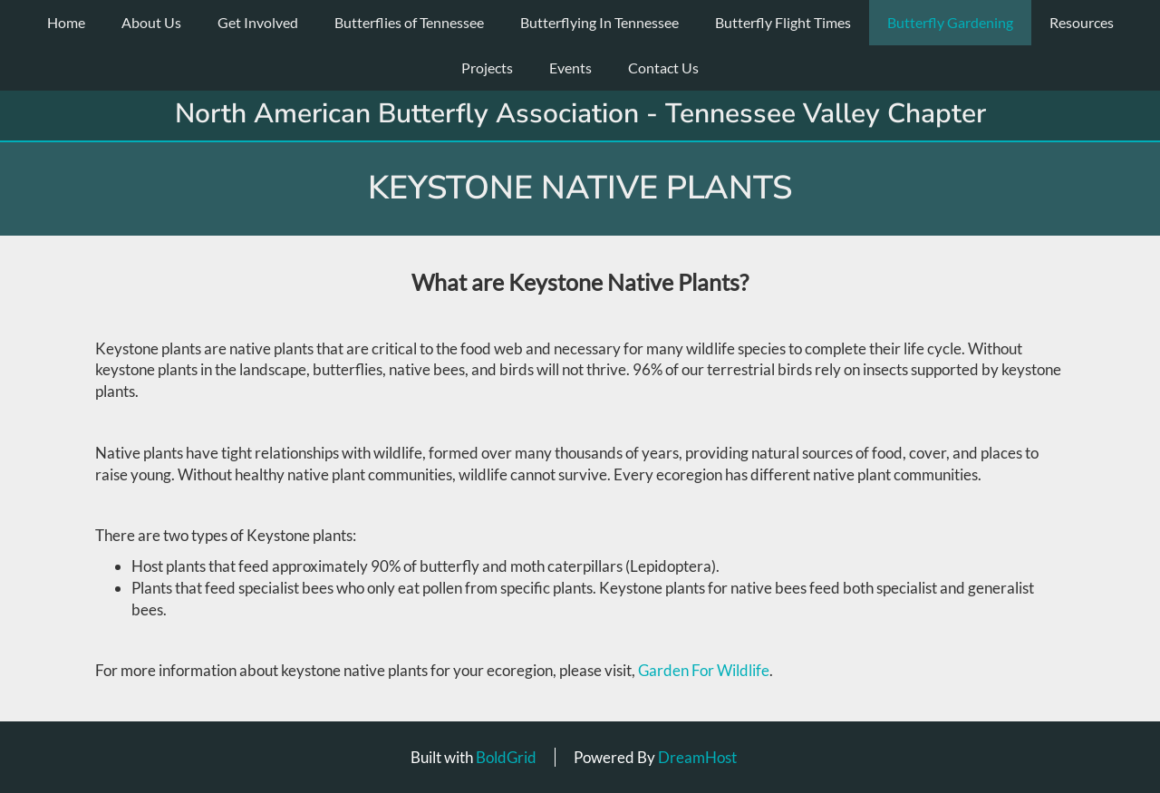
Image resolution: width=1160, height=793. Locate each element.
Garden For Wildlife (703, 670)
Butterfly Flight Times (783, 22)
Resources (1081, 22)
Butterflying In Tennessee (599, 22)
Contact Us (663, 67)
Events (570, 67)
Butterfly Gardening (950, 22)
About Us (151, 22)
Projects (487, 67)
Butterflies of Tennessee (409, 22)
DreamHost (697, 757)
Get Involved (258, 22)
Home (66, 22)
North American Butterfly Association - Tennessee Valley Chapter (580, 114)
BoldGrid (506, 757)
